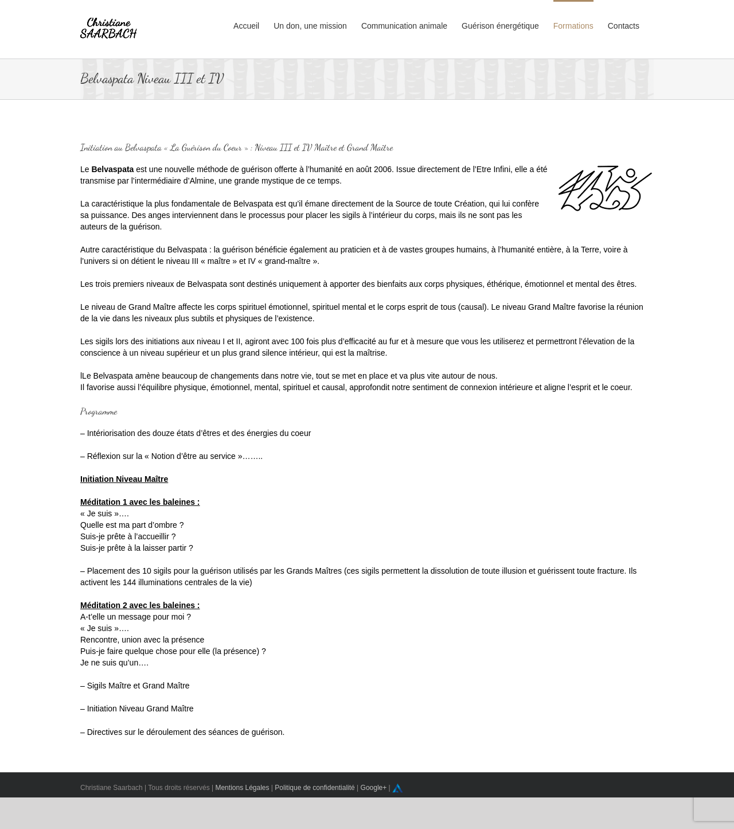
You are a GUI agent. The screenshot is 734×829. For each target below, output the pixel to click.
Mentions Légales (242, 788)
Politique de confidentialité (314, 788)
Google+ (374, 788)
